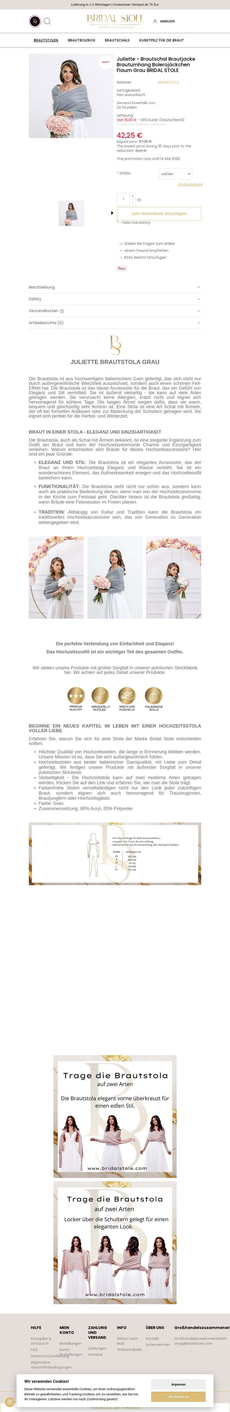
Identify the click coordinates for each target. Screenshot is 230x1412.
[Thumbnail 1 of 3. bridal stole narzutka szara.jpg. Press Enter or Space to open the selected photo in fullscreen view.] (56, 213)
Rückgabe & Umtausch (41, 1341)
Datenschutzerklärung (50, 1356)
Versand (95, 1354)
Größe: (124, 173)
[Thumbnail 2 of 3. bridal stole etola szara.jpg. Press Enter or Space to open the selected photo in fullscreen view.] (86, 213)
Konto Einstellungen (71, 1352)
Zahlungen (97, 1348)
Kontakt (152, 1338)
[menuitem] (46, 40)
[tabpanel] (115, 820)
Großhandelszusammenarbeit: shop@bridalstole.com (200, 1341)
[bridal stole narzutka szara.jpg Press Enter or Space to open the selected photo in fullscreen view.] (71, 96)
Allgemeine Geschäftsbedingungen (51, 1365)
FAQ (34, 1349)
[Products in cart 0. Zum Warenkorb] (197, 21)
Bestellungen (71, 1343)
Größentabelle (129, 1349)
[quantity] (123, 199)
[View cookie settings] (10, 1402)
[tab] (115, 287)
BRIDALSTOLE (168, 82)
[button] (112, 213)
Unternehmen (158, 1344)
